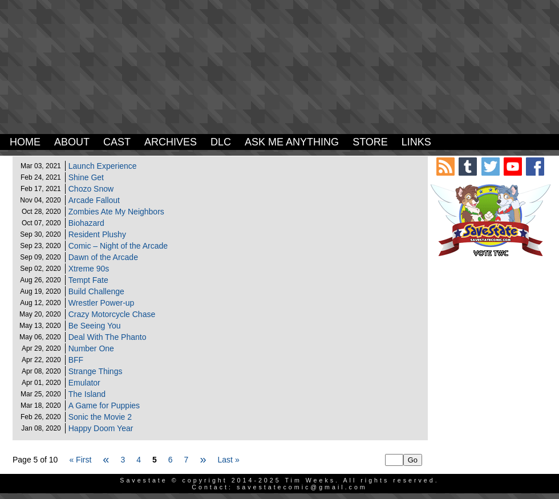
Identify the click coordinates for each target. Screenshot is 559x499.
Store (370, 142)
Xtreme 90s (89, 268)
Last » (229, 459)
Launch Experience (102, 166)
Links (416, 142)
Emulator (84, 382)
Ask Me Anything (292, 142)
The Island (87, 394)
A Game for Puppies (104, 405)
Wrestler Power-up (101, 302)
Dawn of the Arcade (103, 257)
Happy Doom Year (100, 428)
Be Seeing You (94, 325)
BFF (75, 359)
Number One (91, 348)
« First (80, 459)
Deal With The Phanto (107, 337)
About (72, 142)
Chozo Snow (91, 188)
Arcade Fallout (94, 200)
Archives (170, 142)
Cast (117, 142)
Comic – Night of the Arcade (118, 245)
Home (25, 142)
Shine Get (86, 177)
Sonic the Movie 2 (100, 416)
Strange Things (95, 371)
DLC (220, 142)
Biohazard (86, 223)
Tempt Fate (88, 280)
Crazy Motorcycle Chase (112, 314)
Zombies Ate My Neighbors (116, 211)
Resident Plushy (97, 234)
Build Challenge (96, 291)
